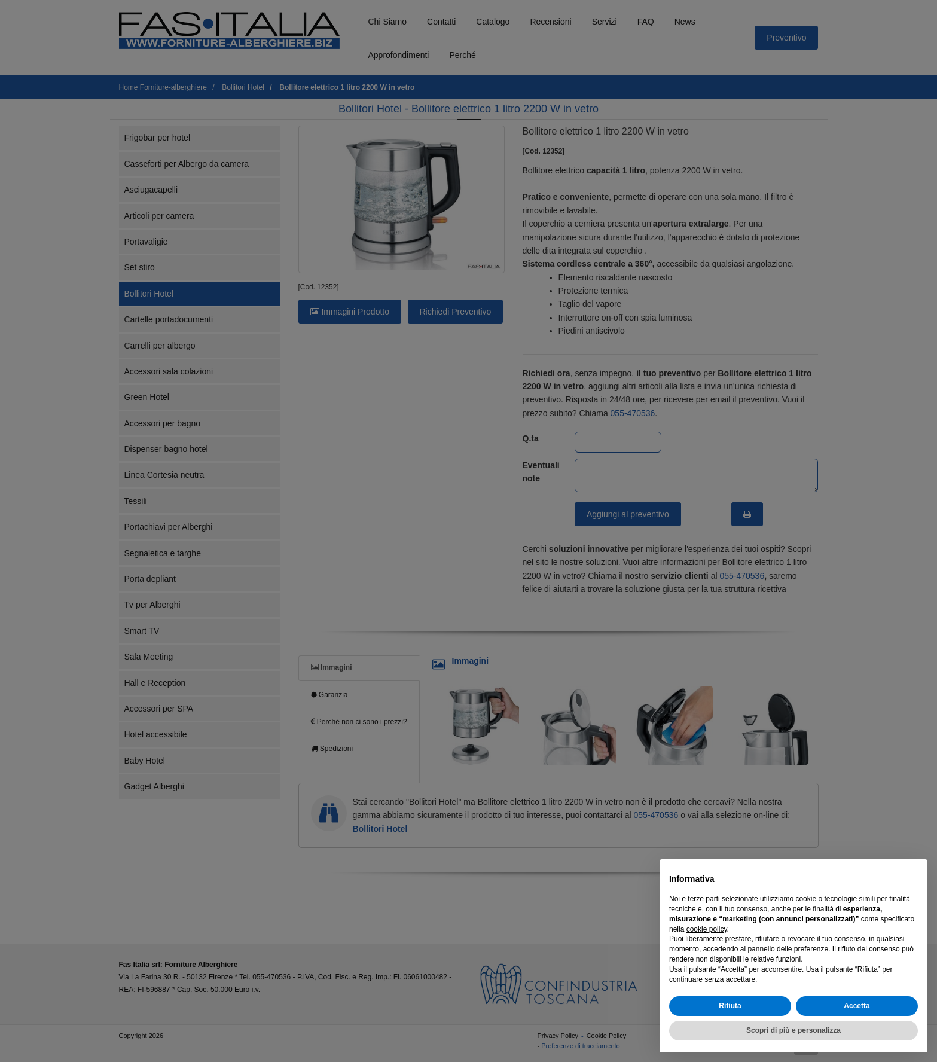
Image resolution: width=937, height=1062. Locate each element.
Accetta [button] (856, 1006)
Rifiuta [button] (730, 1006)
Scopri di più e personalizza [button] (793, 1030)
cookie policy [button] (706, 929)
